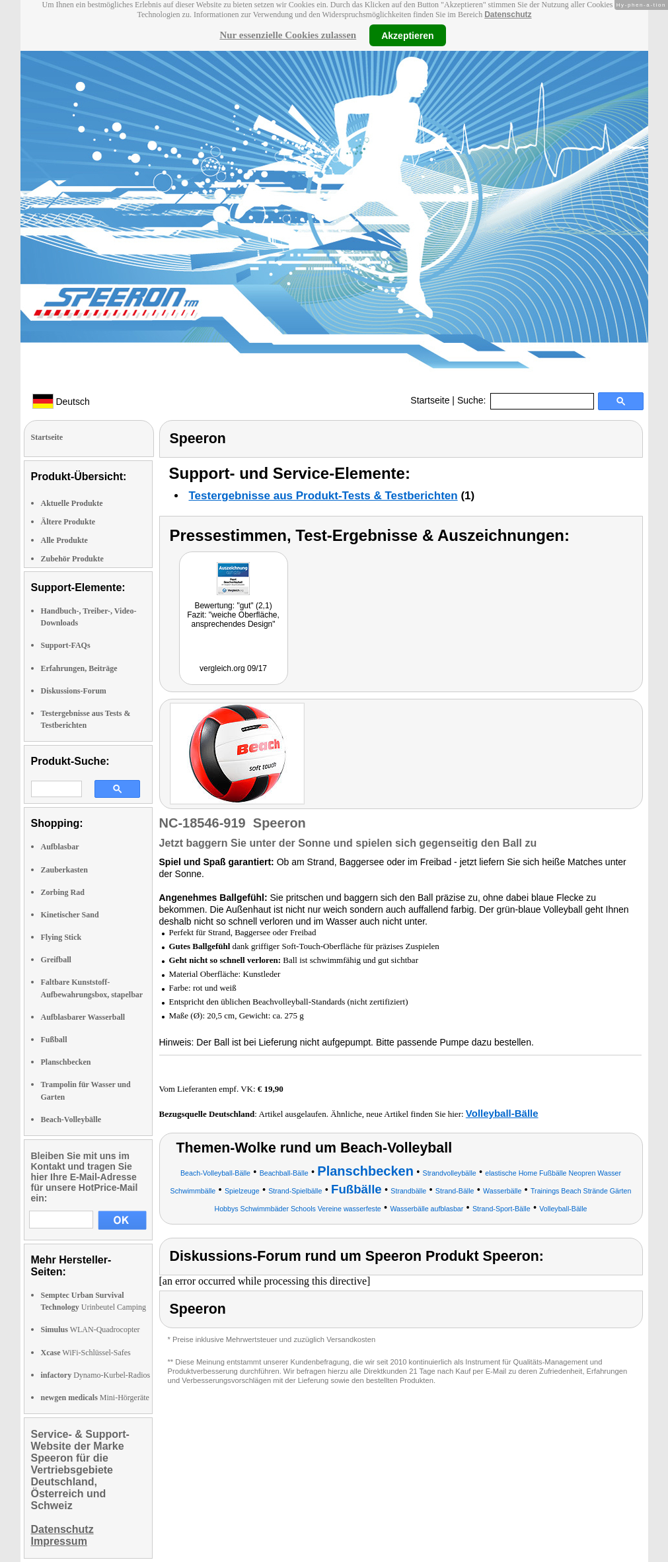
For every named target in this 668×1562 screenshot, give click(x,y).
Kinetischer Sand (70, 914)
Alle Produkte (64, 540)
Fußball (54, 1039)
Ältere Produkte (68, 521)
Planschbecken (66, 1062)
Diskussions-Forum (73, 690)
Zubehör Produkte (72, 558)
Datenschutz (507, 14)
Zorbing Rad (63, 892)
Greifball (56, 959)
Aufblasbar (60, 846)
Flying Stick (61, 937)
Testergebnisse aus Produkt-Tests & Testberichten (323, 495)
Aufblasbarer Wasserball (83, 1017)
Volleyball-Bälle (502, 1113)
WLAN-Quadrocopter (90, 1329)
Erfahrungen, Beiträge (79, 668)
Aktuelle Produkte (72, 503)
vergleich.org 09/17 (233, 668)
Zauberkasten (64, 869)
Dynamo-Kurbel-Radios (96, 1375)
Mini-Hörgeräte (95, 1397)
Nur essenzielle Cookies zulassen (287, 35)
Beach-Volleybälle (71, 1119)
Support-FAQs (66, 645)
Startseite (429, 400)
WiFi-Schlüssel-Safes (86, 1352)
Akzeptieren (407, 35)
